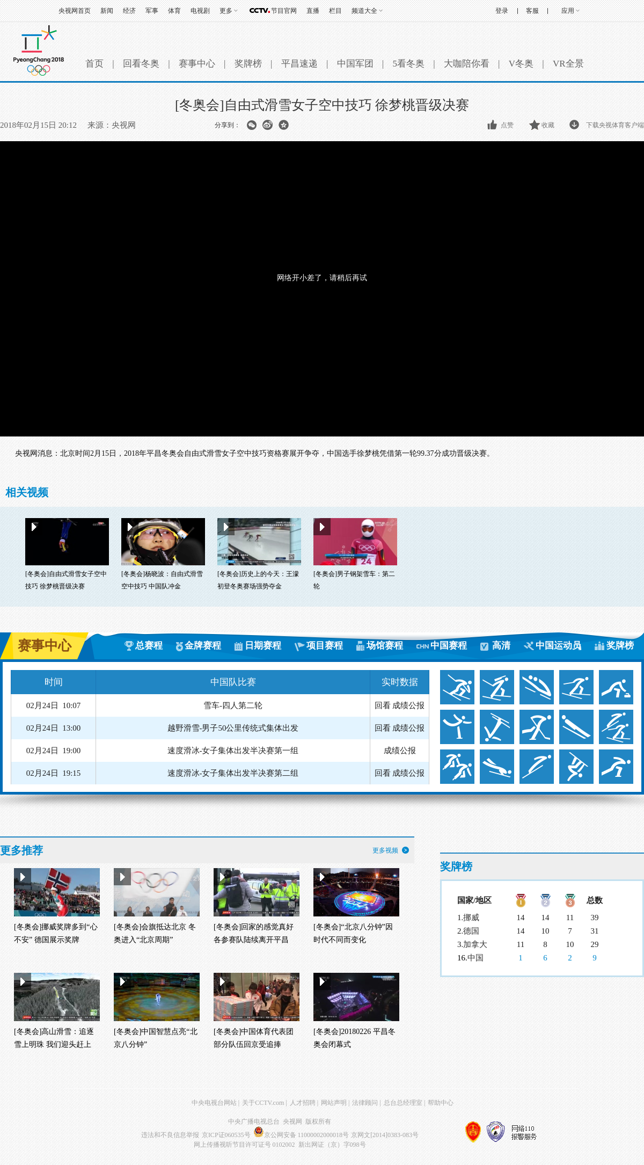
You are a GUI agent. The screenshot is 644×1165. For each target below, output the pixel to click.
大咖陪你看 (466, 64)
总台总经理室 (403, 1102)
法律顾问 (365, 1102)
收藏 (547, 125)
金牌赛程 (203, 645)
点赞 (507, 125)
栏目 (335, 10)
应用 (567, 10)
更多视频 (385, 850)
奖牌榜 (248, 64)
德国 (471, 931)
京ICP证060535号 (226, 1135)
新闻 (106, 10)
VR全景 (568, 64)
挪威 (471, 917)
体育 (174, 10)
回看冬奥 (141, 64)
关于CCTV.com (263, 1102)
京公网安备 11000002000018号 (301, 1135)
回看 (383, 705)
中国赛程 (448, 645)
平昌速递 (299, 64)
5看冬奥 (408, 64)
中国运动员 (558, 645)
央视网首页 (74, 10)
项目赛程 (324, 645)
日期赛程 (263, 645)
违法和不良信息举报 (170, 1135)
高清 (501, 645)
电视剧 (200, 10)
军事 (151, 10)
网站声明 (334, 1102)
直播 (312, 10)
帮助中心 (440, 1102)
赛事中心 (197, 64)
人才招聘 (303, 1102)
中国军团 (355, 64)
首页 (94, 64)
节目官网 (284, 10)
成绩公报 (408, 705)
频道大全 (364, 10)
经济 (129, 10)
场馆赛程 (385, 645)
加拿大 (475, 944)
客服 (532, 10)
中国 (475, 957)
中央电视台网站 (214, 1102)
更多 (225, 10)
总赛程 (149, 645)
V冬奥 (521, 64)
